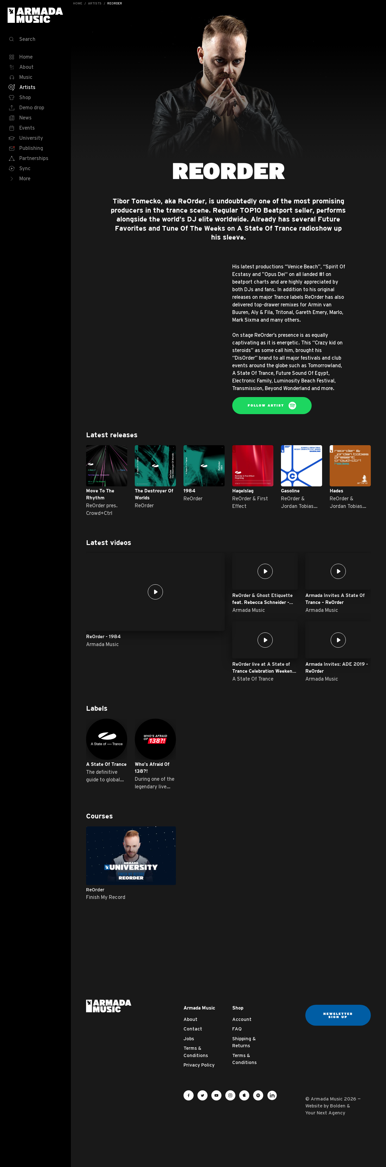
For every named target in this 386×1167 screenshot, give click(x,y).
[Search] (35, 39)
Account (242, 1019)
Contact (193, 1028)
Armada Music (35, 15)
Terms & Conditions (196, 1051)
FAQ (237, 1028)
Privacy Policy (199, 1065)
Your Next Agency (325, 1112)
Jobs (189, 1038)
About (190, 1019)
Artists (95, 3)
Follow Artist (272, 405)
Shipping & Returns (244, 1042)
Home (77, 3)
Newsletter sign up (338, 1015)
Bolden (338, 1105)
